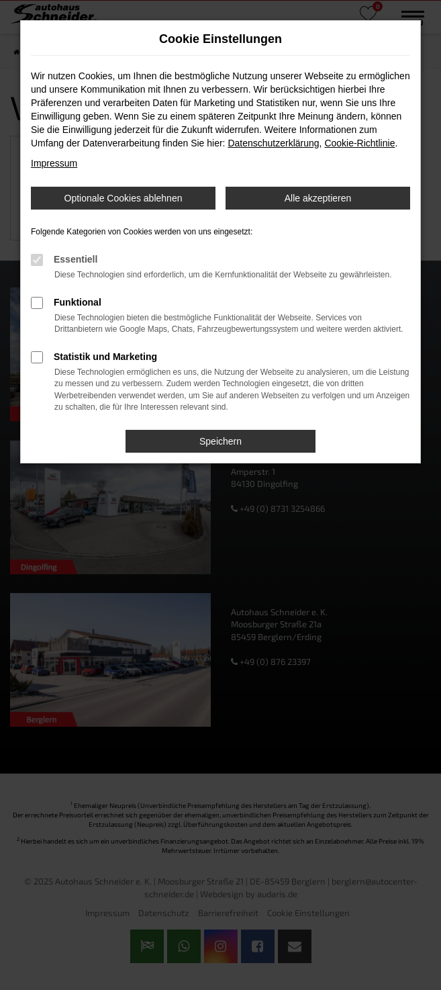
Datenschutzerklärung (273, 143)
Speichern (220, 441)
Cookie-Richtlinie (359, 143)
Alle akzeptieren (318, 198)
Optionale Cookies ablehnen (123, 198)
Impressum (54, 163)
